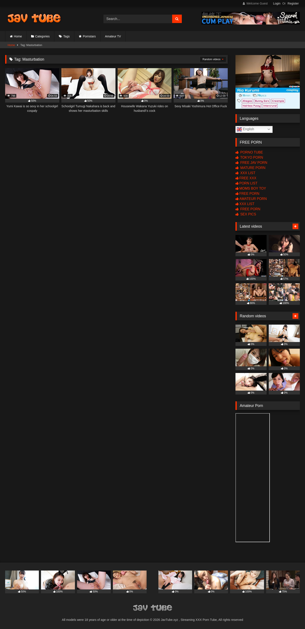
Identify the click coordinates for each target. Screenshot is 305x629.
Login (276, 3)
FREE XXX (245, 178)
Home (18, 36)
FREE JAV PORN (251, 162)
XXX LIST (245, 173)
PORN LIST (246, 183)
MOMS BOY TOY (250, 188)
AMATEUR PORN (251, 199)
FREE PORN (247, 193)
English (245, 129)
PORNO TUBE (249, 152)
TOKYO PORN (249, 157)
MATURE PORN (250, 168)
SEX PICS (245, 214)
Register (293, 3)
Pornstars (89, 36)
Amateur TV (113, 36)
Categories (42, 36)
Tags (66, 36)
